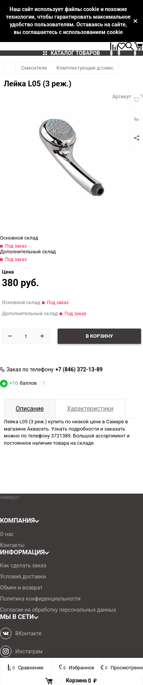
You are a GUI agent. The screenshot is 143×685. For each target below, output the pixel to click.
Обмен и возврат (21, 587)
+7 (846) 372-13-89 (79, 369)
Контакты (12, 545)
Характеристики (90, 408)
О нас (7, 534)
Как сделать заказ (23, 565)
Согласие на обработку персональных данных (58, 609)
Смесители (34, 68)
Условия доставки (23, 576)
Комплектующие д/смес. (85, 68)
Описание (30, 408)
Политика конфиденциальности (40, 598)
